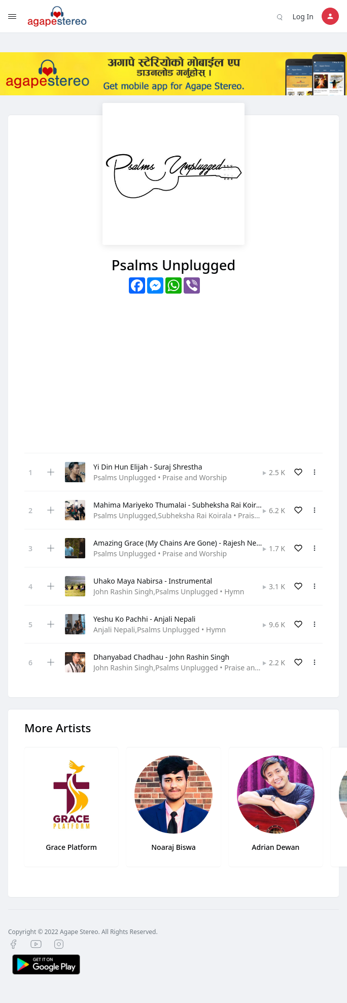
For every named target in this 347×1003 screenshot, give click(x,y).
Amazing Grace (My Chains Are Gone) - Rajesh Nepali (180, 543)
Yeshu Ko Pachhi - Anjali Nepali (144, 619)
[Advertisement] (173, 370)
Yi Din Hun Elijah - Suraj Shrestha (147, 467)
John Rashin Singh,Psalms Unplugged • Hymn (168, 591)
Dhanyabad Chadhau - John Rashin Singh (161, 657)
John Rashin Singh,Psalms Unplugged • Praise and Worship (191, 667)
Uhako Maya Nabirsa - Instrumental (152, 581)
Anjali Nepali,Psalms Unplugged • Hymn (159, 629)
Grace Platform (71, 847)
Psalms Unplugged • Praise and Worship (160, 477)
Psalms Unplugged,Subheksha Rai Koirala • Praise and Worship (197, 515)
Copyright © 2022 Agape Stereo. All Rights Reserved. (83, 931)
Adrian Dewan (275, 847)
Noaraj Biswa (173, 847)
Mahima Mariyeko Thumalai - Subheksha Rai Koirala (179, 505)
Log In (303, 16)
